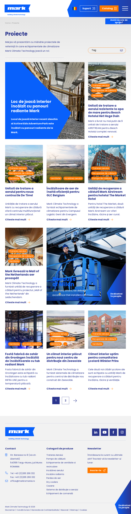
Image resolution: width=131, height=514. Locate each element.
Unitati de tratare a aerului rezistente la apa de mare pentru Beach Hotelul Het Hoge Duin (106, 111)
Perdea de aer (53, 478)
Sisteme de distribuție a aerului (62, 489)
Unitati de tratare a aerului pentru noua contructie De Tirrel (19, 192)
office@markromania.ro (22, 480)
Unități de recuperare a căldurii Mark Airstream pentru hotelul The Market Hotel (107, 194)
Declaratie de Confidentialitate (45, 510)
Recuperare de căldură (104, 90)
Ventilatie (97, 95)
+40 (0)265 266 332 (24, 473)
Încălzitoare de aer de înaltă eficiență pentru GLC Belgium (63, 192)
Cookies (83, 510)
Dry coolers (52, 482)
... (116, 178)
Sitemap (74, 510)
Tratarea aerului (100, 85)
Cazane (50, 485)
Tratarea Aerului (54, 455)
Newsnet (64, 510)
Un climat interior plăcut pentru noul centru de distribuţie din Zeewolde (64, 357)
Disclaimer (10, 510)
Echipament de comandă (59, 493)
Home (7, 23)
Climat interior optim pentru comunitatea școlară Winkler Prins (103, 357)
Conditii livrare (23, 510)
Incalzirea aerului (73, 178)
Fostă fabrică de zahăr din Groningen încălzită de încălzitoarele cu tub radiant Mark (22, 359)
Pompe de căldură (55, 458)
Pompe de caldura (101, 178)
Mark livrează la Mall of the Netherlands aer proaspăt (22, 275)
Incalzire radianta (32, 344)
